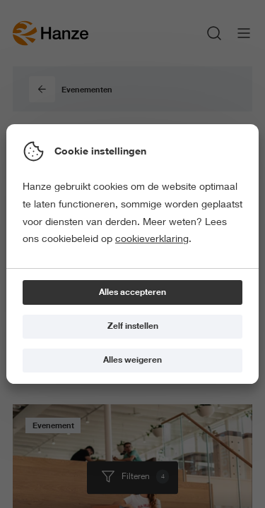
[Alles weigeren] (132, 361)
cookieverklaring (152, 238)
